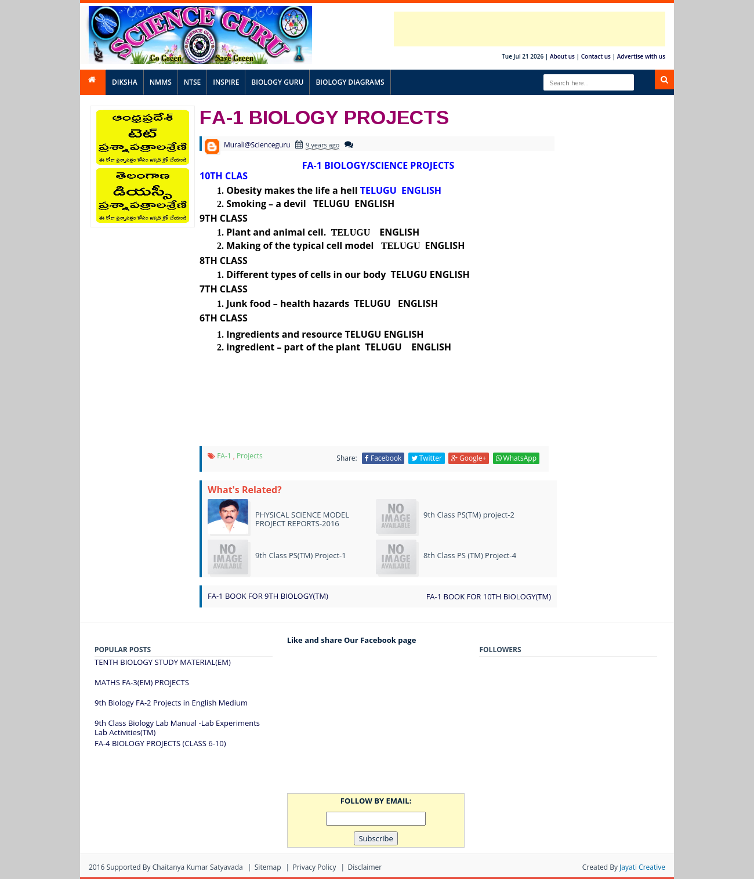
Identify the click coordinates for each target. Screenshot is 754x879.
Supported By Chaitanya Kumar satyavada (175, 867)
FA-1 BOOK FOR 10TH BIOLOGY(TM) (488, 596)
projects (250, 456)
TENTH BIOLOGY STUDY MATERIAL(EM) (163, 662)
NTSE (192, 82)
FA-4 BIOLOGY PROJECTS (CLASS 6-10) (160, 743)
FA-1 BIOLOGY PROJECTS (324, 116)
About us (562, 56)
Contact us (596, 56)
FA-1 (224, 456)
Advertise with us (641, 56)
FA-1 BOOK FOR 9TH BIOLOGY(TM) (268, 596)
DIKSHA (124, 82)
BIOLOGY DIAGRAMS (350, 82)
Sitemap (268, 867)
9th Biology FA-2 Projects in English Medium (171, 702)
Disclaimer (364, 867)
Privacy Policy (314, 867)
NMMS (161, 82)
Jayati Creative (642, 867)
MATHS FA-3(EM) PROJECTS (142, 682)
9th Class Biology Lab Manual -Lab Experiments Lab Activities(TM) (177, 727)
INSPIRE (226, 82)
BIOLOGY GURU (277, 82)
